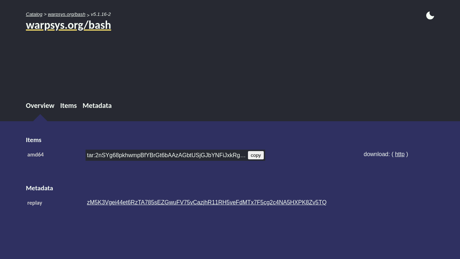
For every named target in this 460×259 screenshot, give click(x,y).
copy (256, 155)
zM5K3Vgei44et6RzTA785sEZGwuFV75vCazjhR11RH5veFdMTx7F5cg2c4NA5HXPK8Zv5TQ (207, 202)
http (400, 154)
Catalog (34, 14)
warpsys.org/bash (66, 14)
